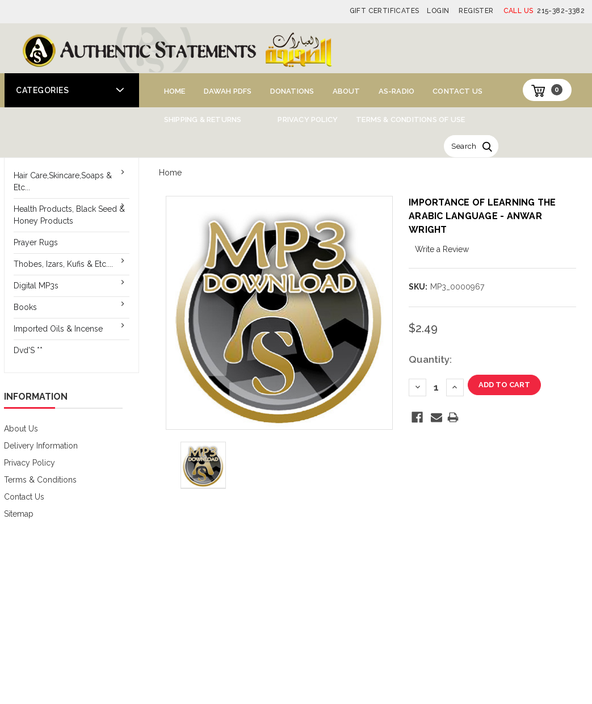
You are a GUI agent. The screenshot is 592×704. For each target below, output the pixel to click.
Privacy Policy (308, 119)
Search (463, 146)
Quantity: (430, 359)
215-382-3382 (544, 11)
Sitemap (18, 513)
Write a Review (442, 249)
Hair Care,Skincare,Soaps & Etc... (63, 181)
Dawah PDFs (228, 91)
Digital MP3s (36, 285)
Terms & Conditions (40, 479)
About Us (21, 428)
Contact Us (457, 91)
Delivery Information (41, 445)
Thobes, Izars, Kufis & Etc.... (63, 264)
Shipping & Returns (203, 119)
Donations (292, 91)
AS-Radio (397, 91)
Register (476, 11)
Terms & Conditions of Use (410, 119)
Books (25, 307)
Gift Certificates (384, 11)
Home (175, 91)
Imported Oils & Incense (58, 328)
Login (438, 11)
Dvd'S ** (28, 350)
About (346, 91)
